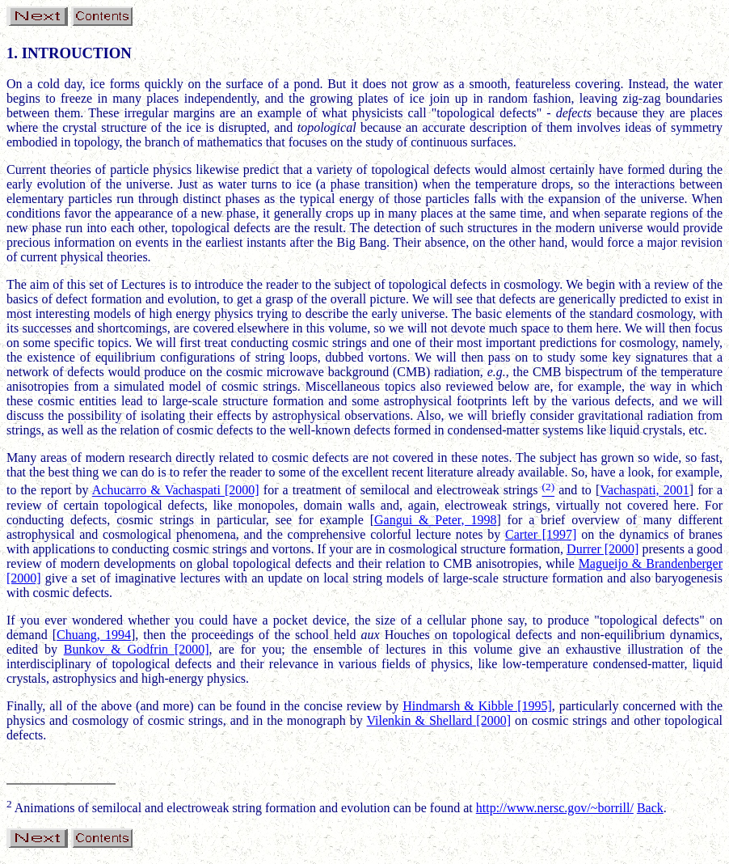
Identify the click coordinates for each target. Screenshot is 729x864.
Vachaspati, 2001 (644, 491)
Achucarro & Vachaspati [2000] (175, 491)
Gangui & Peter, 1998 (435, 520)
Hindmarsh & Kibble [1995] (477, 706)
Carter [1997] (540, 534)
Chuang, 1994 (94, 635)
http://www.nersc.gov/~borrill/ (555, 808)
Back (650, 808)
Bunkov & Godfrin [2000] (136, 649)
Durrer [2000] (602, 549)
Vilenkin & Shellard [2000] (438, 720)
